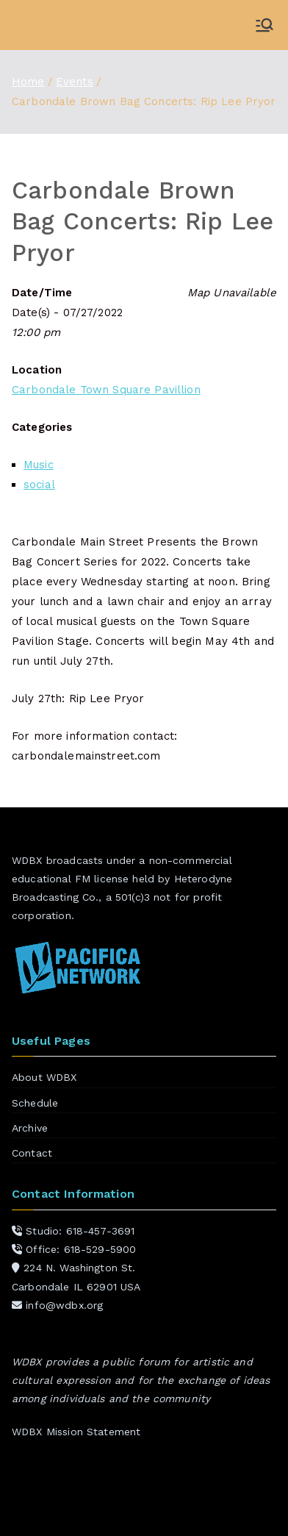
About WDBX (44, 1077)
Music (39, 464)
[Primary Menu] (264, 25)
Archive (30, 1128)
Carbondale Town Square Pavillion (106, 389)
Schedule (35, 1103)
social (39, 484)
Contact (32, 1153)
